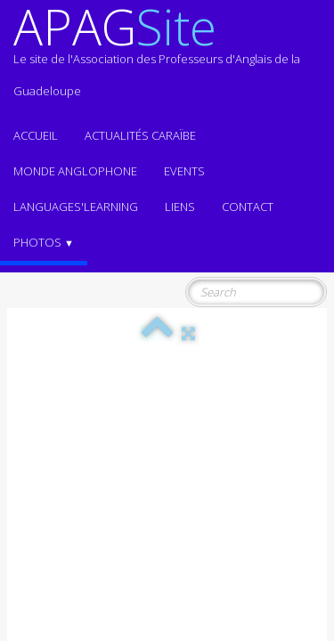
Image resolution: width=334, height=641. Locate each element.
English (302, 444)
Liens (180, 207)
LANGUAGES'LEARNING (75, 207)
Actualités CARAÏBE (140, 135)
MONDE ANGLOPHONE (75, 171)
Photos (43, 242)
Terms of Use (292, 505)
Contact (247, 207)
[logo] (167, 59)
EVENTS (184, 171)
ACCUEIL (35, 135)
